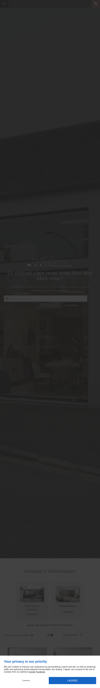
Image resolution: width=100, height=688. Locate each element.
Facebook (40, 672)
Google (32, 672)
